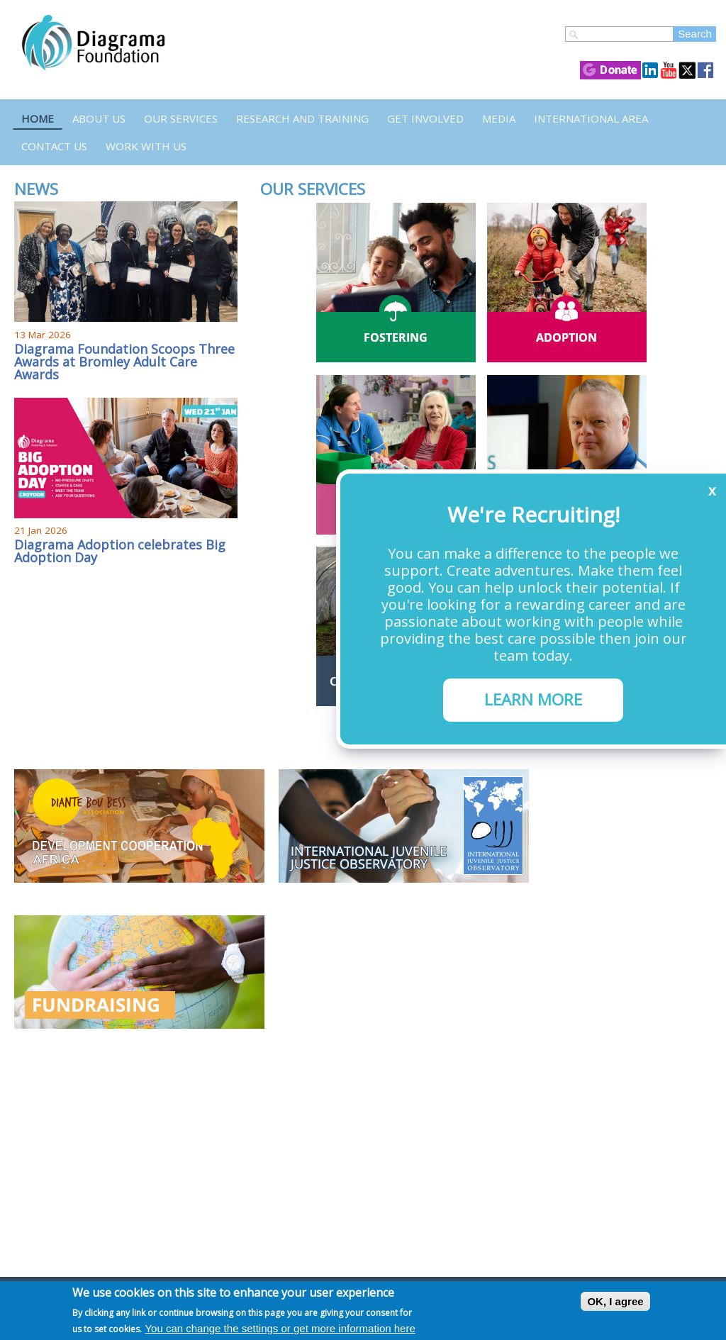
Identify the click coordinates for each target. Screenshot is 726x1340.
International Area (591, 118)
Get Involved (425, 118)
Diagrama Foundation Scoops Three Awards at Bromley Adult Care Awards (124, 361)
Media (498, 118)
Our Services (181, 118)
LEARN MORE (533, 699)
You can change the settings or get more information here (280, 1328)
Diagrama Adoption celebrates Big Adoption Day (119, 551)
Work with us (146, 146)
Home (37, 118)
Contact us (54, 146)
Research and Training (302, 118)
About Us (98, 118)
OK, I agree (615, 1301)
